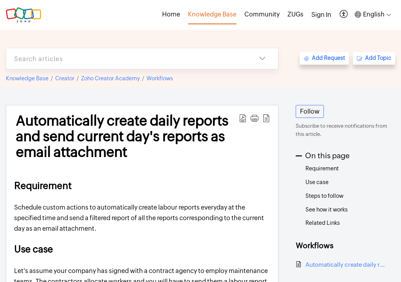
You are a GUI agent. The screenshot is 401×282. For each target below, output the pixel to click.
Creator (64, 78)
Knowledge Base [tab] (212, 14)
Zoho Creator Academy (110, 78)
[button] (344, 15)
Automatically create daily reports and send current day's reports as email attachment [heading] (122, 136)
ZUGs (295, 14)
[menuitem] (321, 15)
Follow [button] (310, 111)
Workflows (159, 78)
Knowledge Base (27, 78)
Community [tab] (262, 14)
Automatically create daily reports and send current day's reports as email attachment (346, 264)
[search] (126, 58)
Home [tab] (171, 14)
